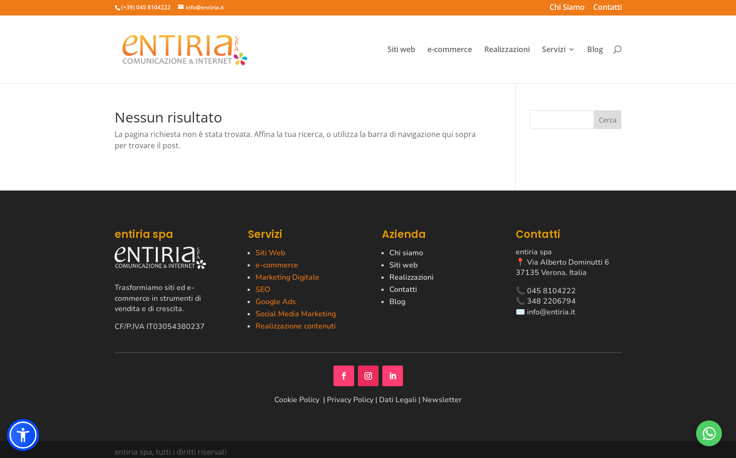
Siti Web (270, 253)
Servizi (554, 50)
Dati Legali (398, 400)
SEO (263, 289)
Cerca (608, 119)
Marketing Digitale (287, 277)
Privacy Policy (350, 400)
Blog (595, 50)
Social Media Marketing (296, 314)
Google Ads (276, 302)
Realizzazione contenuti (296, 326)
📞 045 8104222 (546, 291)
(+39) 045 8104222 (145, 7)
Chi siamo (406, 253)
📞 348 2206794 (546, 301)
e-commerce (449, 50)
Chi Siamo (567, 8)
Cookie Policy (297, 400)
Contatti (607, 8)
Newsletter (442, 400)
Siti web (401, 50)
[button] (23, 435)
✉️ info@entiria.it (545, 312)
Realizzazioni (507, 50)
